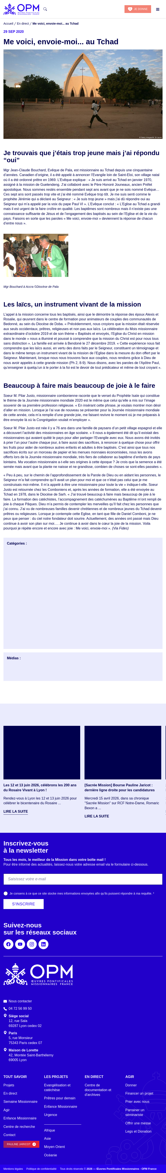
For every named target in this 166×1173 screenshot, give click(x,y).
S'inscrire (23, 904)
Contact (9, 1135)
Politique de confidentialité (41, 1168)
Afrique (49, 1130)
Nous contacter (20, 1001)
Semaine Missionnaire (20, 1101)
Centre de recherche (19, 1126)
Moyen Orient (54, 1147)
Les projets (56, 1077)
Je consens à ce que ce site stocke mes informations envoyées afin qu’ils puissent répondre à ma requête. (82, 893)
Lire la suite (15, 811)
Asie (47, 1138)
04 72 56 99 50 (20, 1008)
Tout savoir (15, 1077)
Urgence (50, 1115)
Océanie (50, 1155)
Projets (8, 1085)
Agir (6, 1110)
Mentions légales (13, 1168)
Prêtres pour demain (59, 1098)
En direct (10, 1093)
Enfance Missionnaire (20, 1118)
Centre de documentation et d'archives (98, 1090)
